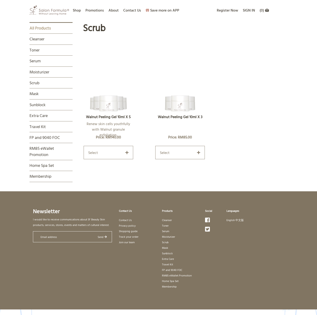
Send (102, 237)
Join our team (127, 242)
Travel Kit (37, 126)
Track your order (128, 236)
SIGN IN (249, 10)
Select (108, 152)
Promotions (94, 10)
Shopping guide (128, 231)
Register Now (227, 10)
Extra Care (38, 115)
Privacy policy (127, 225)
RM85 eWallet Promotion (41, 151)
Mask (34, 93)
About (114, 10)
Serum (35, 61)
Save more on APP (162, 10)
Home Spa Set (41, 165)
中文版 (239, 220)
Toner (34, 50)
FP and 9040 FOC (44, 137)
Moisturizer (39, 72)
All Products (40, 28)
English (230, 220)
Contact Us (132, 10)
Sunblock (37, 105)
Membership (40, 176)
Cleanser (36, 39)
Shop (77, 10)
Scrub (34, 83)
